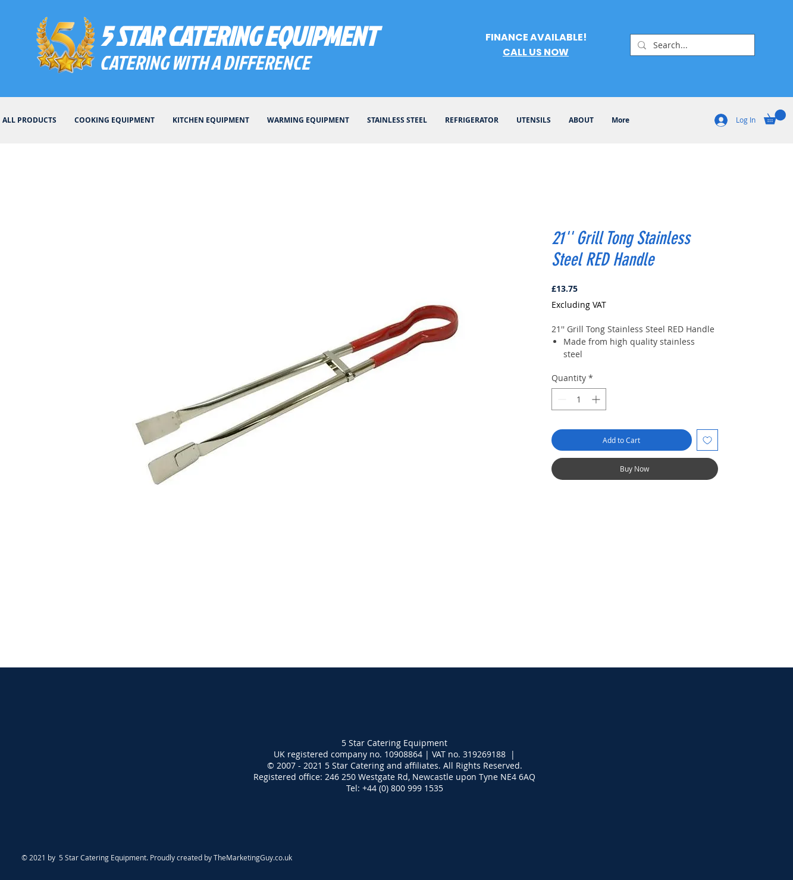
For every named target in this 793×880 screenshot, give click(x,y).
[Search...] (691, 45)
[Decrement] (560, 399)
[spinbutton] (579, 399)
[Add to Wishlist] (707, 440)
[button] (775, 117)
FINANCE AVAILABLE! (536, 37)
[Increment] (597, 399)
